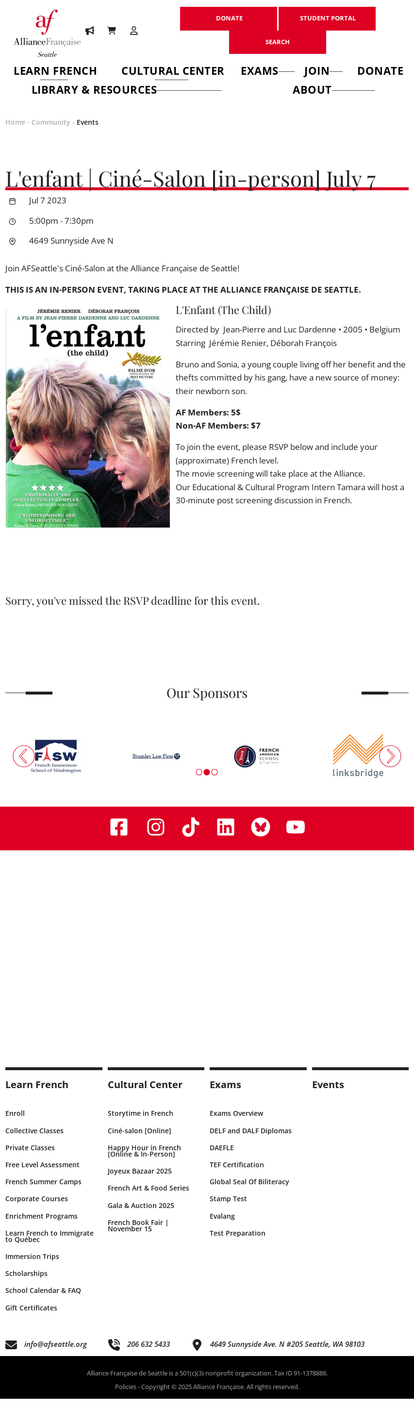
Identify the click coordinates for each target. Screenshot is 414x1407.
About (333, 91)
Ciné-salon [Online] (139, 1138)
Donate (380, 72)
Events (88, 129)
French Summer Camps (43, 1190)
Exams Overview (236, 1121)
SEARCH (277, 37)
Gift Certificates (31, 1315)
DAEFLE (222, 1155)
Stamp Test (228, 1207)
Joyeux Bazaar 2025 (140, 1179)
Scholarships (26, 1281)
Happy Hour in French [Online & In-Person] (144, 1158)
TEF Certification (237, 1172)
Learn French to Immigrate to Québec (49, 1244)
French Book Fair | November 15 (138, 1233)
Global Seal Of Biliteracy (249, 1190)
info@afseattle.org (55, 1352)
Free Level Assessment (42, 1172)
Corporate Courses (36, 1207)
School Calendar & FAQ (43, 1298)
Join (323, 72)
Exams (268, 72)
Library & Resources (127, 91)
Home (15, 129)
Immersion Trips (32, 1264)
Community (51, 129)
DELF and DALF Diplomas (251, 1138)
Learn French (55, 72)
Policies (125, 1394)
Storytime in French (140, 1121)
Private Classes (30, 1155)
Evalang (222, 1224)
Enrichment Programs (41, 1224)
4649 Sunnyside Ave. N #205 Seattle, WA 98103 (287, 1352)
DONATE (229, 13)
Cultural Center (173, 72)
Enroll (15, 1121)
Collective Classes (34, 1138)
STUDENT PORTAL (327, 13)
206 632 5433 (148, 1352)
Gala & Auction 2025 (141, 1213)
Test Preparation (237, 1241)
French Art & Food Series (148, 1196)
